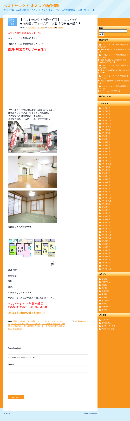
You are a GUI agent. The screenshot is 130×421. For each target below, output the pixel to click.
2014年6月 (106, 213)
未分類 (104, 294)
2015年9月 (106, 167)
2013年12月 (106, 232)
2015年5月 (106, 179)
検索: (101, 28)
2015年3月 (106, 185)
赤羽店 (104, 310)
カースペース (53, 321)
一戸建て (56, 324)
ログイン (105, 320)
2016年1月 (106, 154)
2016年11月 (106, 124)
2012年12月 (106, 269)
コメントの (108, 326)
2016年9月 (106, 130)
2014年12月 (106, 195)
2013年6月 (106, 250)
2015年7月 (106, 173)
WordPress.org (108, 329)
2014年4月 (106, 219)
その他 (104, 279)
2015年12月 (106, 157)
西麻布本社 (106, 307)
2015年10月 (106, 164)
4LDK (22, 321)
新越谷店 (105, 291)
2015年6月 (106, 176)
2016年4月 (106, 145)
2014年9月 (106, 204)
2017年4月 (106, 108)
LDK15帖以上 (31, 321)
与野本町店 (32, 27)
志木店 (104, 288)
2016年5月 (106, 142)
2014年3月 (106, 222)
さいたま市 (42, 321)
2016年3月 (106, 148)
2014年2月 (106, 225)
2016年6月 (106, 139)
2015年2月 (106, 188)
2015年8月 (106, 170)
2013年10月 (106, 238)
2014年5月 (106, 216)
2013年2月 (106, 262)
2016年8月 (106, 133)
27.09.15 (51, 27)
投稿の (106, 323)
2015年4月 (106, 182)
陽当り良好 (17, 328)
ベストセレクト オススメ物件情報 (31, 6)
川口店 (104, 285)
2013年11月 (106, 235)
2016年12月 (106, 120)
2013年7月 (106, 247)
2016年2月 (106, 151)
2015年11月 (106, 161)
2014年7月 (106, 210)
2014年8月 (106, 207)
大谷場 (37, 326)
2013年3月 (106, 259)
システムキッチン (18, 324)
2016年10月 (106, 127)
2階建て (16, 321)
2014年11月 (106, 198)
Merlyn (60, 27)
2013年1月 (106, 266)
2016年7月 (106, 136)
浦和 (43, 326)
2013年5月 (106, 253)
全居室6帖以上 (17, 326)
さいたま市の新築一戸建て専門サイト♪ (26, 312)
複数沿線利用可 (52, 326)
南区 (25, 326)
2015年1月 (106, 191)
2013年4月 (106, 256)
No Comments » (81, 321)
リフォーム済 (47, 324)
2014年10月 (106, 201)
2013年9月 (106, 241)
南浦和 (31, 326)
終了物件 (41, 27)
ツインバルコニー (33, 324)
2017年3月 (106, 111)
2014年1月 (106, 229)
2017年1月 (106, 117)
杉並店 (104, 297)
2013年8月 (106, 244)
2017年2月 (106, 114)
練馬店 (104, 303)
